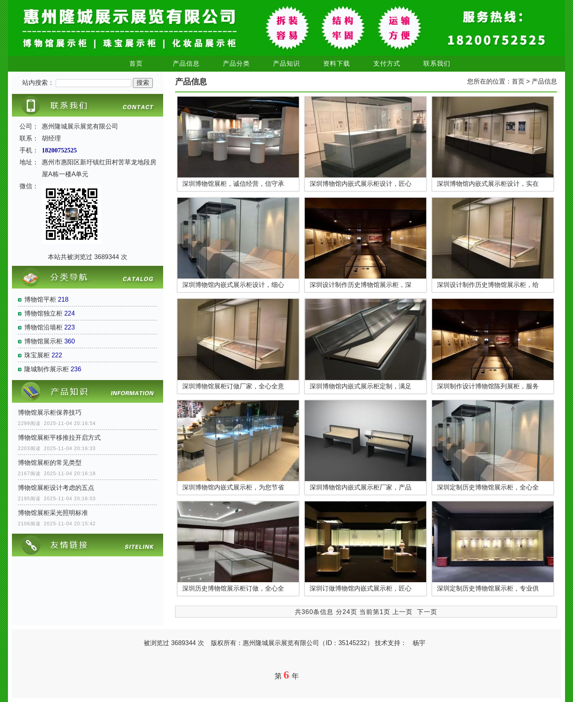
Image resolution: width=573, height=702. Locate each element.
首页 (136, 63)
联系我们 (436, 63)
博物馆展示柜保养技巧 (50, 412)
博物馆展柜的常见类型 (50, 462)
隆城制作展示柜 (46, 369)
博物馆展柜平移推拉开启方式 (59, 437)
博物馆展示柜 (43, 341)
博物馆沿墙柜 (43, 327)
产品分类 (236, 63)
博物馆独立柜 (43, 313)
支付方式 (386, 63)
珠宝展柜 (37, 355)
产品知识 (286, 63)
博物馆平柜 (40, 299)
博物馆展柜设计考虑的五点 (56, 487)
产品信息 (186, 63)
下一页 (427, 611)
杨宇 (419, 643)
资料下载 (336, 63)
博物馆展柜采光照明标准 (53, 512)
